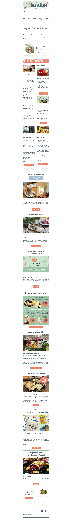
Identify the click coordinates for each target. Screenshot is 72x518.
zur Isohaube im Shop (28, 165)
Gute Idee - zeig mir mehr (36, 368)
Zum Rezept (36, 484)
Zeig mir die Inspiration (36, 246)
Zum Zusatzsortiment (43, 163)
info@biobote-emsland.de (27, 514)
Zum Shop (29, 497)
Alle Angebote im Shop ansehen (36, 327)
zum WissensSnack (36, 447)
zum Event (36, 286)
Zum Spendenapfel (43, 93)
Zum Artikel (36, 404)
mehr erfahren (43, 123)
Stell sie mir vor (36, 209)
